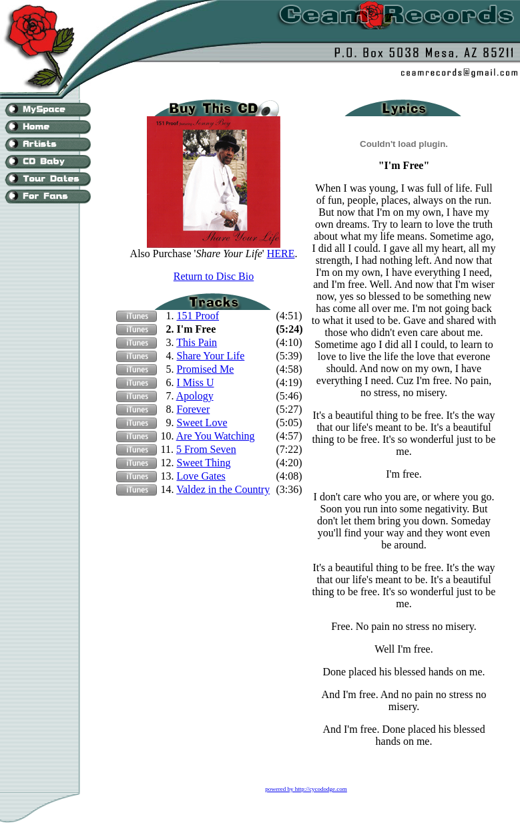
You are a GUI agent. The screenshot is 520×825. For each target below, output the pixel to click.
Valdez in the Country (223, 489)
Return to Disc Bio (214, 276)
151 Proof (198, 315)
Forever (193, 409)
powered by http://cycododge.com (306, 789)
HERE (281, 253)
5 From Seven (206, 449)
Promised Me (205, 369)
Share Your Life (211, 355)
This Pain (196, 342)
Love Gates (201, 476)
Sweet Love (202, 422)
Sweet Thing (204, 462)
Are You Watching (215, 436)
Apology (195, 395)
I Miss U (195, 382)
